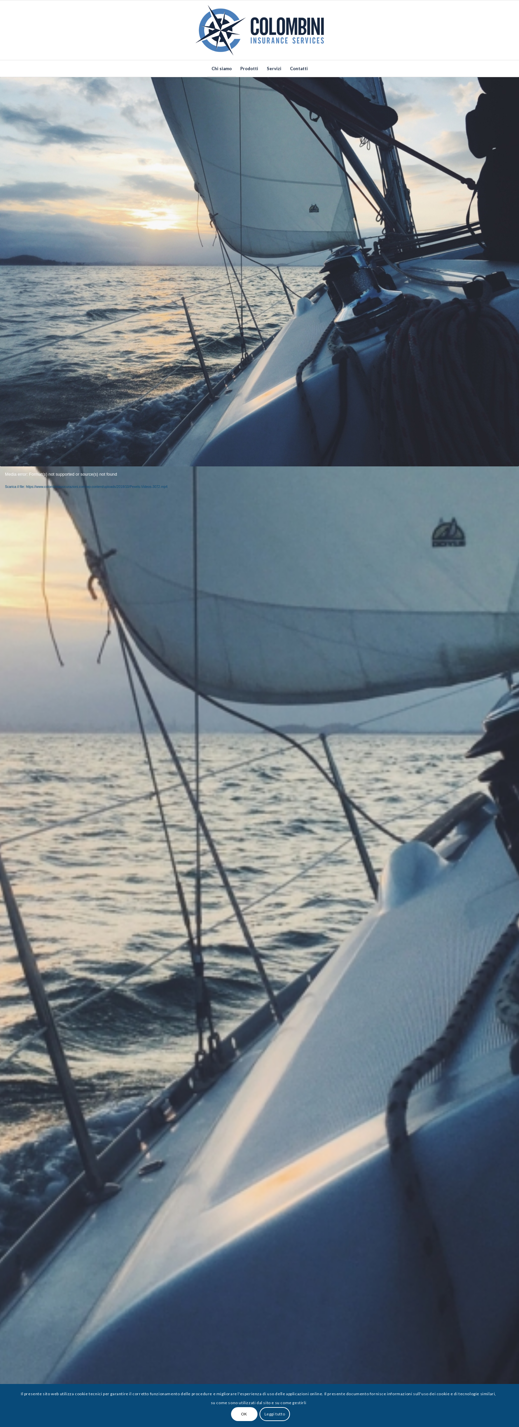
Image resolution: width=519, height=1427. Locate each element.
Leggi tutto (274, 1413)
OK (244, 1413)
